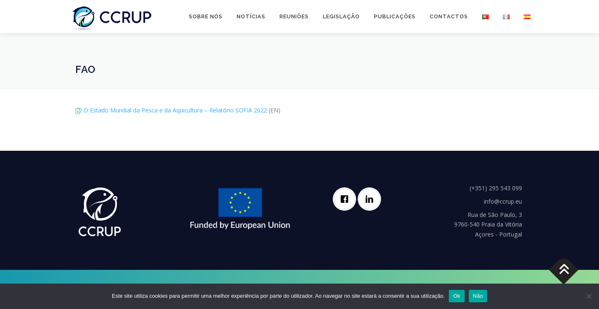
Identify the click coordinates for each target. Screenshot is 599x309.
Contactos (449, 16)
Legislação (341, 16)
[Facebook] (346, 199)
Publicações (395, 16)
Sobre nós (206, 16)
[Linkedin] (371, 199)
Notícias (251, 16)
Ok (456, 296)
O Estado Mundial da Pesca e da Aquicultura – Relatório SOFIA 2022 (175, 110)
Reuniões (294, 16)
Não (478, 296)
